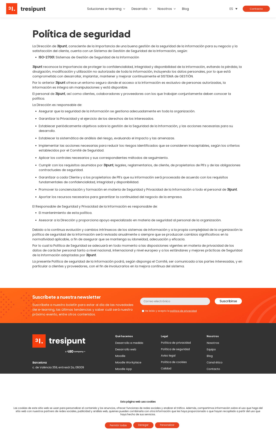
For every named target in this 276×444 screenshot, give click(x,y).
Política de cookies (174, 362)
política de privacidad (183, 311)
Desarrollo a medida (129, 343)
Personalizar (168, 425)
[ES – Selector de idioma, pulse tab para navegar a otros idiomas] (233, 8)
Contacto (213, 369)
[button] (123, 9)
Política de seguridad (175, 349)
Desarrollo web (125, 349)
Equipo (211, 349)
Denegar (143, 425)
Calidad (166, 369)
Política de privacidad (176, 343)
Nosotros (213, 343)
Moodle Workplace (128, 362)
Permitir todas (117, 425)
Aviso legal (168, 356)
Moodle (120, 356)
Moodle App (123, 369)
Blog (210, 356)
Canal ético (214, 362)
